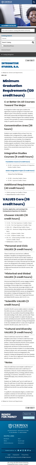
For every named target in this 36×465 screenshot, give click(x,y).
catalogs (11, 462)
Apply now (29, 417)
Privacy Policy (25, 454)
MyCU (19, 438)
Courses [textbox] (4, 38)
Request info (29, 414)
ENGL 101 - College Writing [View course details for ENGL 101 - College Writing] (13, 227)
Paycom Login (21, 440)
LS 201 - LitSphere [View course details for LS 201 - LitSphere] (11, 233)
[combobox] (18, 30)
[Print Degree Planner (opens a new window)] (26, 60)
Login (9, 454)
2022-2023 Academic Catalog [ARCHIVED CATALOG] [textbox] (16, 30)
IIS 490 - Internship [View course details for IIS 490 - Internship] (13, 178)
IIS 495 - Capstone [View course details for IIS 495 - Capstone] (13, 180)
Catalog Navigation (8, 54)
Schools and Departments (16, 72)
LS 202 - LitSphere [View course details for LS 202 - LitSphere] (11, 235)
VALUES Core (7, 269)
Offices (5, 440)
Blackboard (6, 438)
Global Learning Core (12, 192)
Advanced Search (5, 50)
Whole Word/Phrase (9, 46)
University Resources (8, 443)
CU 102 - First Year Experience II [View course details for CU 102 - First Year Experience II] (14, 225)
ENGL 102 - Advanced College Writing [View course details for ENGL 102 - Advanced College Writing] (16, 229)
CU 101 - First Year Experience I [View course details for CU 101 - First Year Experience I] (14, 223)
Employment (16, 454)
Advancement (21, 443)
